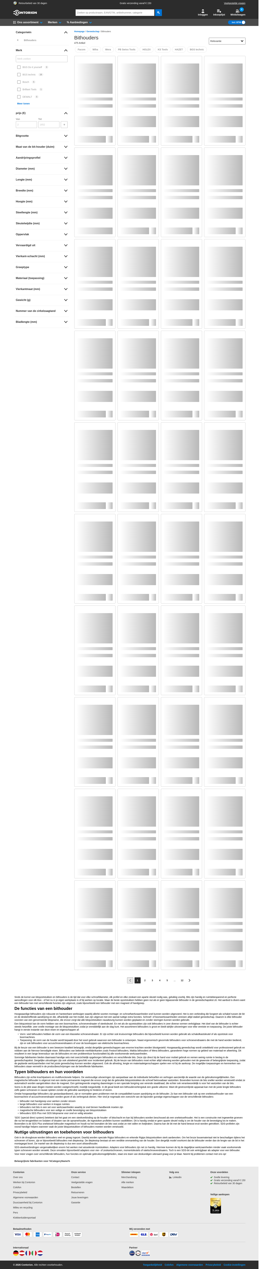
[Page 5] (167, 980)
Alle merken (127, 1182)
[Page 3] (152, 980)
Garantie (75, 1202)
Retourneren (77, 1192)
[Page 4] (160, 980)
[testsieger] (138, 1255)
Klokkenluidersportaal (24, 1217)
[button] (203, 12)
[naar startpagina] (25, 14)
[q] (114, 12)
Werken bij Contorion (24, 1182)
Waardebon (127, 1187)
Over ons (18, 1177)
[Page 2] (145, 980)
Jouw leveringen (79, 1197)
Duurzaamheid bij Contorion (28, 1202)
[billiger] (145, 1255)
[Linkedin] (175, 1177)
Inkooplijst (219, 12)
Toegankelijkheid (152, 1264)
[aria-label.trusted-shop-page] (15, 3)
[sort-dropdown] (227, 41)
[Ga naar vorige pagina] (130, 980)
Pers (15, 1212)
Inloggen (203, 12)
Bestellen (76, 1187)
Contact (75, 1177)
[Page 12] (182, 980)
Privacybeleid (20, 1192)
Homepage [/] (79, 31)
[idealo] (132, 1255)
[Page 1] (138, 980)
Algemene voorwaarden (25, 1197)
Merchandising (129, 1177)
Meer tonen (23, 103)
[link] (42, 32)
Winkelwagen (237, 12)
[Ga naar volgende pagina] (190, 980)
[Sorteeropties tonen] (242, 41)
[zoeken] (158, 12)
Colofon (17, 1187)
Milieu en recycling (23, 1207)
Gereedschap (92, 31)
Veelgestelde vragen (234, 3)
